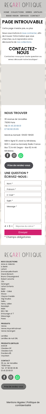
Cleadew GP (6, 348)
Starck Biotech (7, 274)
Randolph (5, 306)
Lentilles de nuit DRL (9, 338)
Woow (3, 294)
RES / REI (4, 311)
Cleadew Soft (7, 351)
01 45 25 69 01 (14, 125)
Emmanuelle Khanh (9, 271)
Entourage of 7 (7, 313)
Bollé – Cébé (6, 291)
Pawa (3, 318)
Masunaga (5, 316)
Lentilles (38, 12)
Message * (23, 213)
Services (24, 15)
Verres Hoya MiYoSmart (11, 328)
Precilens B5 (6, 353)
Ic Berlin (4, 266)
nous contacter (29, 33)
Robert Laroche (7, 279)
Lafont (4, 269)
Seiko (3, 301)
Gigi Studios (6, 299)
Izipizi (3, 289)
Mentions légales (16, 402)
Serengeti (5, 284)
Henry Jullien (6, 303)
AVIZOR (4, 346)
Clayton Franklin (8, 296)
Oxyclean (5, 355)
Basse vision (12, 15)
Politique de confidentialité (27, 404)
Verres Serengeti (8, 331)
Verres (29, 12)
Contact (35, 15)
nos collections (24, 42)
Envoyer (23, 232)
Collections (17, 12)
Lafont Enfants (7, 286)
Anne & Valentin (8, 264)
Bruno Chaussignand (10, 276)
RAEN (3, 308)
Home (6, 12)
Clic (2, 281)
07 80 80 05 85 (11, 129)
